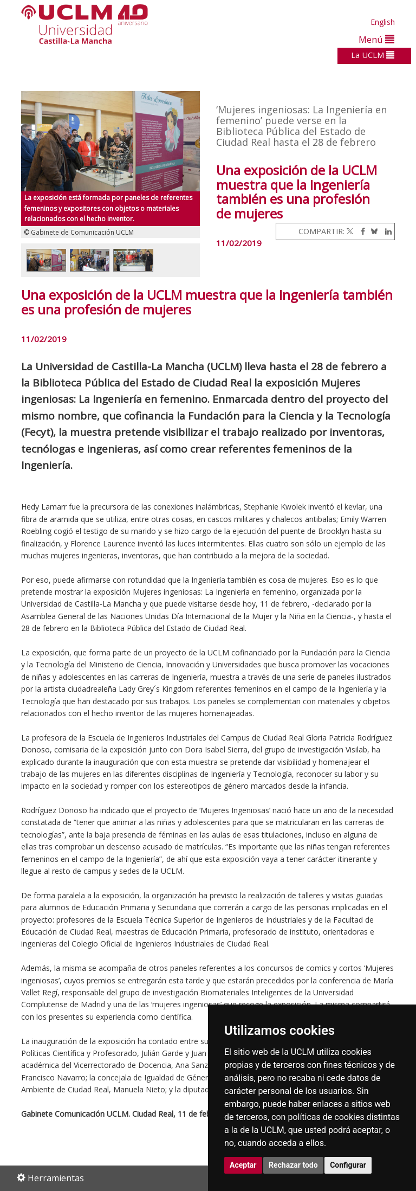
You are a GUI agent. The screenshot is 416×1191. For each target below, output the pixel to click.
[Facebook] (360, 231)
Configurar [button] (348, 1165)
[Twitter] (350, 231)
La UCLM (372, 54)
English (382, 22)
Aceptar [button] (243, 1165)
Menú (376, 39)
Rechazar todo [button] (293, 1165)
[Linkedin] (386, 231)
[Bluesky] (372, 231)
